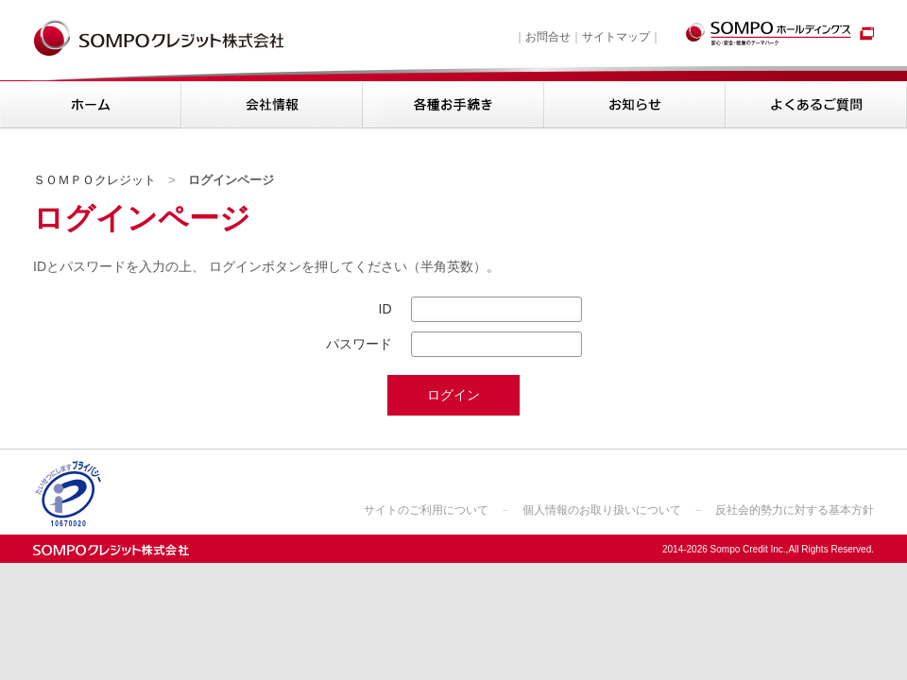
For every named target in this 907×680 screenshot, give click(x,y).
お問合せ (548, 36)
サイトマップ (616, 36)
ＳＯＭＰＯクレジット (94, 180)
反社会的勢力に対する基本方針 (794, 510)
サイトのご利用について (426, 510)
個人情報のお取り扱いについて (601, 510)
